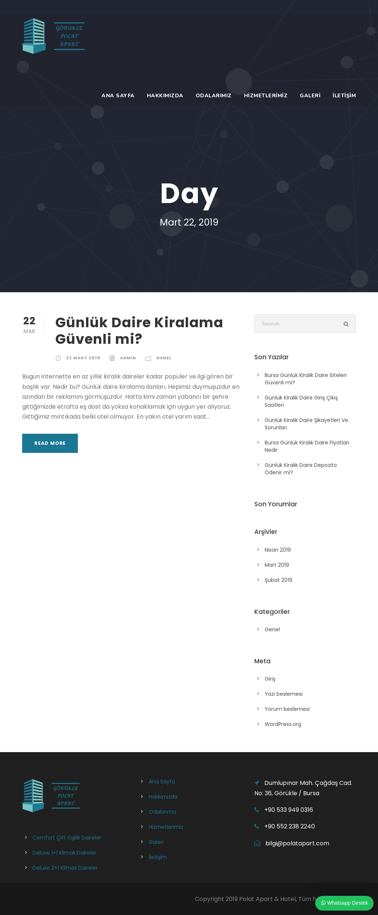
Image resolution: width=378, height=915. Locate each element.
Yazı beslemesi (284, 694)
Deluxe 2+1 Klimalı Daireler (65, 868)
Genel (164, 358)
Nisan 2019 (278, 549)
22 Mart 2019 (83, 358)
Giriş (270, 678)
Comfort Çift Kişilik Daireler (66, 837)
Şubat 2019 (278, 580)
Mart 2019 (277, 565)
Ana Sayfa (118, 95)
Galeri (310, 95)
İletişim (344, 95)
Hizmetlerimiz (266, 95)
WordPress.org (283, 724)
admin (128, 358)
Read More (50, 443)
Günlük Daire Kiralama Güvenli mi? (139, 330)
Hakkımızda (165, 95)
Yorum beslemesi (287, 709)
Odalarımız (214, 95)
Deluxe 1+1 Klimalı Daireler (64, 852)
